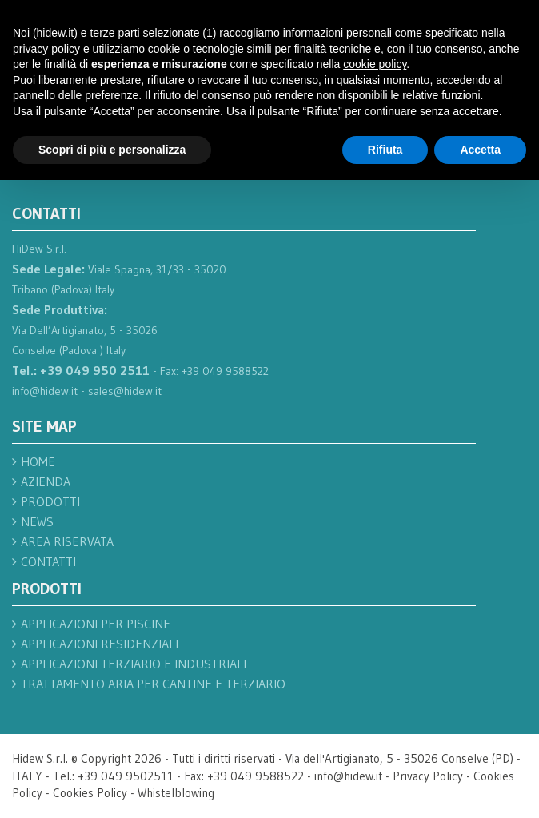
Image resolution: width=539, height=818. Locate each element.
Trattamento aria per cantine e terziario (153, 684)
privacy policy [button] (46, 48)
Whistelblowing (176, 792)
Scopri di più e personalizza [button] (112, 149)
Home (38, 461)
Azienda (45, 481)
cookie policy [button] (374, 64)
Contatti (48, 561)
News (37, 521)
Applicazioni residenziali (99, 644)
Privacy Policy (428, 776)
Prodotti (50, 501)
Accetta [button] (480, 149)
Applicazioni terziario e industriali (133, 664)
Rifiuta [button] (385, 149)
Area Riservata (67, 541)
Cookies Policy (90, 792)
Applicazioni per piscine (95, 624)
